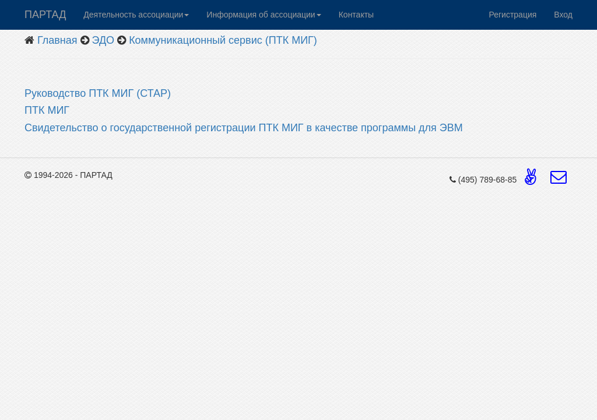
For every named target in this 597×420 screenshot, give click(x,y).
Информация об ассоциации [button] (263, 14)
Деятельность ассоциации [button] (136, 14)
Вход (563, 14)
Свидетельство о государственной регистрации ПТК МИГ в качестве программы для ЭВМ (245, 128)
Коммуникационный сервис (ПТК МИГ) (223, 40)
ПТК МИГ (48, 110)
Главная (57, 40)
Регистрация (512, 14)
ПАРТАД (45, 14)
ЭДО (103, 40)
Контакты (356, 14)
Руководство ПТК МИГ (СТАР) (97, 93)
